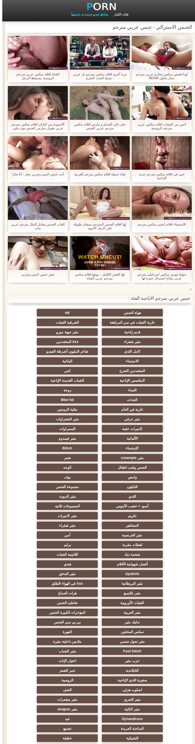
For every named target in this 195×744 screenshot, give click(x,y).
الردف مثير (48, 603)
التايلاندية (47, 545)
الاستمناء (97, 342)
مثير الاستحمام (147, 641)
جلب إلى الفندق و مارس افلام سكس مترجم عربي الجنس (97, 126)
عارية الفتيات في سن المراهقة (48, 313)
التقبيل (147, 670)
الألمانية (47, 390)
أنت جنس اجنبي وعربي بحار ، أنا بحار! (35, 174)
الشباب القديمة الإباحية (147, 361)
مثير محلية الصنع (147, 651)
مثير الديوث (147, 438)
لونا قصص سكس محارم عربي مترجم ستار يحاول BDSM (159, 76)
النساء (97, 361)
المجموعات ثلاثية (48, 438)
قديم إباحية (97, 322)
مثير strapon (48, 574)
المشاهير (47, 448)
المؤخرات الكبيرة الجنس (147, 516)
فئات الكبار (119, 14)
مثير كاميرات (97, 448)
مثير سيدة (97, 612)
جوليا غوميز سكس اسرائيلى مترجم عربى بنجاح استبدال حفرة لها (159, 276)
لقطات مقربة (147, 467)
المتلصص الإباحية (47, 351)
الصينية (147, 622)
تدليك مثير (97, 516)
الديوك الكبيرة (97, 670)
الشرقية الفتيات (147, 322)
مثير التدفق (97, 487)
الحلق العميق (147, 632)
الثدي (48, 429)
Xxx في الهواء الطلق (147, 496)
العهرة (97, 525)
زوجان (97, 603)
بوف (47, 419)
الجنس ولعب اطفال (47, 409)
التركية (48, 622)
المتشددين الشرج (147, 351)
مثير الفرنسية (98, 458)
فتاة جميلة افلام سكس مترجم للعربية (97, 174)
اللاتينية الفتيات (147, 477)
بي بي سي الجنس (47, 516)
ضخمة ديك (48, 467)
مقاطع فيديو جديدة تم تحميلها (87, 14)
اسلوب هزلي (147, 564)
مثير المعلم (147, 680)
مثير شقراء (147, 332)
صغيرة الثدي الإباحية (97, 554)
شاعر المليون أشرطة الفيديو (147, 342)
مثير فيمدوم (147, 400)
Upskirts (147, 487)
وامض (97, 419)
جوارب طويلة (48, 632)
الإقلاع (47, 680)
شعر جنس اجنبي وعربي (35, 274)
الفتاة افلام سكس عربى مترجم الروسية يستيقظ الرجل (35, 76)
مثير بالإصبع (97, 496)
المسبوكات (48, 612)
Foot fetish (97, 535)
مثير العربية (47, 506)
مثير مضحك (97, 632)
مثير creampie (147, 409)
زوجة (48, 361)
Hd (97, 313)
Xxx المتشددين (97, 332)
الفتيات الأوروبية (147, 506)
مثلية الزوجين (147, 380)
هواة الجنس (147, 313)
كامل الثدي (48, 332)
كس (97, 351)
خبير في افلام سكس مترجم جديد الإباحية (159, 176)
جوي (47, 651)
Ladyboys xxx (97, 690)
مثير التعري (47, 564)
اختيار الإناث (97, 545)
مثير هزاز (147, 661)
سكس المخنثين (147, 525)
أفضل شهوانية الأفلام (97, 477)
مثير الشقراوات (47, 380)
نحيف (147, 603)
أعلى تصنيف (48, 661)
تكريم (147, 448)
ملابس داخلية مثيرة (147, 535)
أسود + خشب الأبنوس (97, 438)
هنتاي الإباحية (147, 690)
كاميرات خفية (147, 390)
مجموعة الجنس (97, 429)
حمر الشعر (147, 554)
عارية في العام (48, 371)
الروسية (48, 554)
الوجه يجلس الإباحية (97, 622)
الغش (97, 564)
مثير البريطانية (47, 487)
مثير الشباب (48, 535)
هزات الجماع (48, 496)
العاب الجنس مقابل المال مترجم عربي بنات (35, 226)
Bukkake (47, 690)
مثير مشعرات (147, 574)
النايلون (147, 429)
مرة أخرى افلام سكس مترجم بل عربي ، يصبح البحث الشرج (97, 76)
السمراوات (97, 390)
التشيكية (97, 593)
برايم (97, 467)
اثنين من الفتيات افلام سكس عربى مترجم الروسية (159, 126)
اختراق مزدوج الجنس (48, 670)
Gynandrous (147, 583)
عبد (97, 583)
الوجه (147, 419)
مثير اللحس (97, 661)
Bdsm (48, 400)
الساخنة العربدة (47, 583)
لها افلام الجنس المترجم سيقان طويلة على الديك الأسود (97, 226)
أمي (48, 458)
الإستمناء (97, 400)
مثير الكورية (48, 641)
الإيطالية (98, 680)
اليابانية (48, 342)
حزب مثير (147, 545)
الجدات (147, 371)
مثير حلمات (147, 612)
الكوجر (97, 651)
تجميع (147, 593)
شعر (97, 409)
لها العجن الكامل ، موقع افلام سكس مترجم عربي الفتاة (97, 276)
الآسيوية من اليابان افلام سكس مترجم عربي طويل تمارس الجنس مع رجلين (35, 126)
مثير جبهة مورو (48, 322)
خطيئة (47, 593)
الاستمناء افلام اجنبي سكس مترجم (159, 224)
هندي (48, 477)
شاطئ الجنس (97, 506)
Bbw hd (97, 371)
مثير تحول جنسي (47, 525)
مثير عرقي (98, 380)
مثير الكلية (97, 574)
